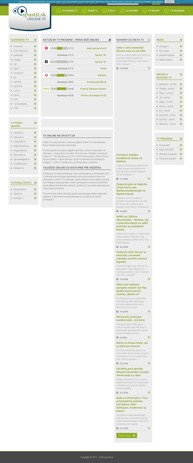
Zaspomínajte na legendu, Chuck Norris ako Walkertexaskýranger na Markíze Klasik (131, 188)
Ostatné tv (19, 168)
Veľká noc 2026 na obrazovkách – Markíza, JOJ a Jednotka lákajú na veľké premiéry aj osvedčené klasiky (132, 223)
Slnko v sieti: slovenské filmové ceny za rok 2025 (130, 49)
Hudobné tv (20, 141)
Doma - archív (166, 106)
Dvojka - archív (166, 88)
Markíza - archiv (167, 123)
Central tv (19, 72)
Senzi (16, 95)
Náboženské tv (21, 145)
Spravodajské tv (22, 159)
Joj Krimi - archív (167, 115)
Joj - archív (164, 110)
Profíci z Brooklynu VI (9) (93, 95)
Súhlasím (169, 2)
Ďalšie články (125, 435)
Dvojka (17, 59)
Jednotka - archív (167, 84)
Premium (18, 46)
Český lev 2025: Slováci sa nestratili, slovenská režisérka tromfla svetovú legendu (131, 256)
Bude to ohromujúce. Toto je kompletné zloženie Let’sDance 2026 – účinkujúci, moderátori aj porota (131, 404)
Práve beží (164, 145)
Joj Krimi (18, 86)
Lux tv (17, 90)
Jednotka (18, 55)
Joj (15, 77)
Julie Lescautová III (96, 48)
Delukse (102, 75)
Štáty (112, 12)
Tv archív (154, 12)
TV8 (16, 108)
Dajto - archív (166, 101)
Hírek (103, 68)
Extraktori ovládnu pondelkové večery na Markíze (129, 158)
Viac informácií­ (157, 2)
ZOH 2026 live (21, 50)
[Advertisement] (119, 25)
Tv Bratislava (20, 103)
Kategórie (132, 12)
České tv (93, 12)
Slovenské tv (70, 12)
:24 (15, 64)
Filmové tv (19, 137)
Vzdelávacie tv (21, 163)
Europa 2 (164, 46)
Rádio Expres (165, 59)
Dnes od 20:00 (166, 149)
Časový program (167, 158)
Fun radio (164, 50)
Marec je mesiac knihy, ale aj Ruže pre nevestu (132, 344)
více (148, 68)
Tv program (177, 12)
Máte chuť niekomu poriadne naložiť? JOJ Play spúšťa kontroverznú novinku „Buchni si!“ (131, 289)
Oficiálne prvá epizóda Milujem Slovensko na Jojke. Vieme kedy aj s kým (132, 372)
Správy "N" (100, 55)
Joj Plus (17, 81)
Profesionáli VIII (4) (96, 82)
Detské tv (18, 132)
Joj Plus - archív (167, 119)
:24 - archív (164, 97)
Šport (16, 68)
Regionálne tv (21, 150)
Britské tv (18, 198)
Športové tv (19, 154)
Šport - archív (166, 92)
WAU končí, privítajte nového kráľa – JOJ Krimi (130, 318)
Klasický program (168, 153)
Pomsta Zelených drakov (93, 88)
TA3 (16, 99)
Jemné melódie (166, 55)
